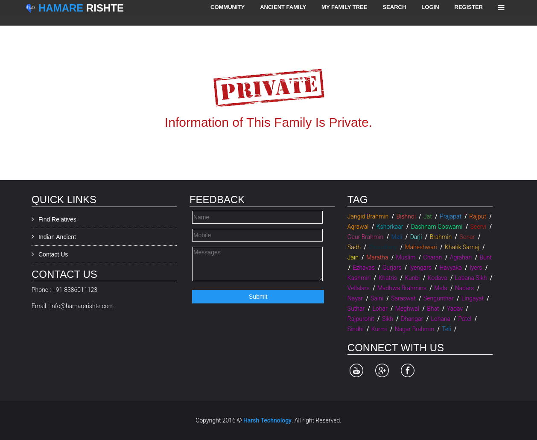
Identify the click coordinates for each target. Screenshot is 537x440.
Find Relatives (57, 219)
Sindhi (355, 329)
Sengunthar (438, 298)
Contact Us (53, 254)
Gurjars (391, 267)
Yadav (455, 308)
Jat (427, 216)
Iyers (476, 267)
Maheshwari (421, 247)
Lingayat (472, 298)
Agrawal (358, 226)
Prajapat (450, 216)
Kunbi (412, 277)
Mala (440, 288)
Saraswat (403, 298)
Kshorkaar (389, 226)
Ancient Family (283, 7)
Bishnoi (406, 216)
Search (394, 7)
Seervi (478, 226)
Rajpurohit (360, 318)
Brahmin (441, 236)
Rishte (81, 8)
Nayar (355, 298)
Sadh (354, 247)
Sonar (467, 236)
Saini (377, 298)
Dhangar (412, 318)
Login (430, 7)
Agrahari (461, 257)
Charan (432, 257)
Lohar (380, 308)
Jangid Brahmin (367, 216)
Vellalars (358, 288)
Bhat (433, 308)
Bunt (486, 257)
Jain (353, 257)
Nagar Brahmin (414, 329)
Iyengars (420, 267)
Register (469, 7)
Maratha (377, 257)
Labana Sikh (471, 277)
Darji (416, 236)
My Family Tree (344, 7)
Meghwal (407, 308)
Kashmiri (359, 277)
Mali (396, 236)
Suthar (356, 308)
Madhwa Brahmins (401, 288)
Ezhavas (364, 267)
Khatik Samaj (462, 247)
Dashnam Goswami (437, 226)
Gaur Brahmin (365, 236)
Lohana (440, 318)
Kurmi (379, 329)
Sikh (387, 318)
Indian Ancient (57, 236)
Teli (446, 329)
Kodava (437, 277)
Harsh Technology (267, 420)
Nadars (464, 288)
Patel (464, 318)
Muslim (406, 257)
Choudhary (382, 247)
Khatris (388, 277)
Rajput (477, 216)
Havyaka (450, 267)
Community (227, 7)
